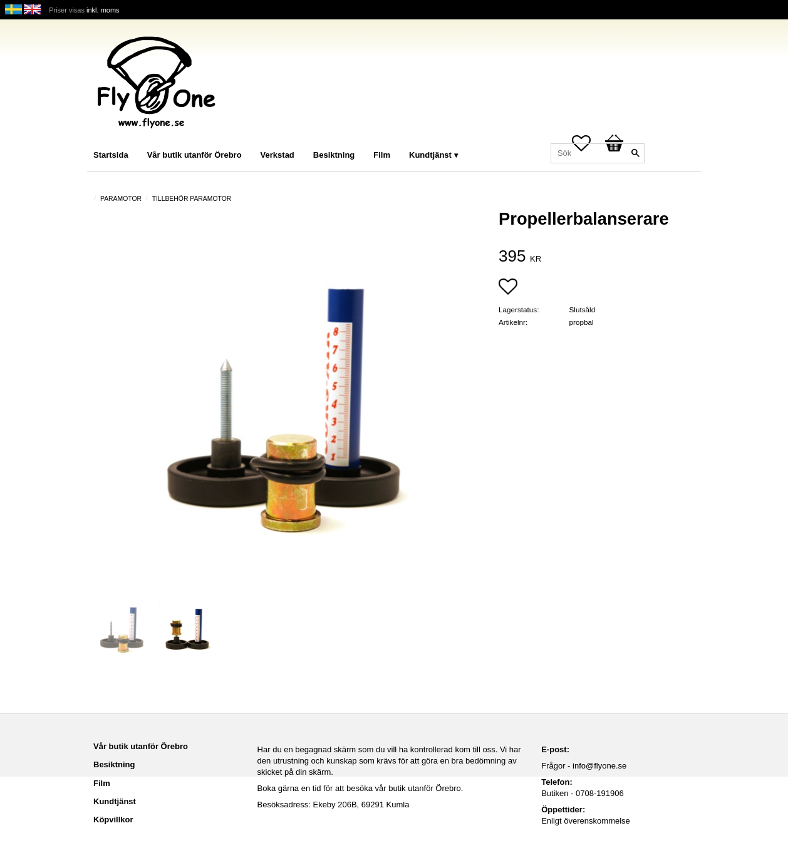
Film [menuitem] (381, 155)
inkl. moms (103, 10)
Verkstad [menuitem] (277, 155)
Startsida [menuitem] (110, 155)
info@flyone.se (599, 765)
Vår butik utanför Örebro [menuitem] (194, 155)
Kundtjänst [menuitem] (430, 155)
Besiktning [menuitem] (334, 155)
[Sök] (635, 153)
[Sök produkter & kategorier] (598, 153)
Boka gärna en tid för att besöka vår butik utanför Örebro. (360, 788)
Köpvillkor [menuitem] (113, 819)
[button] (508, 288)
